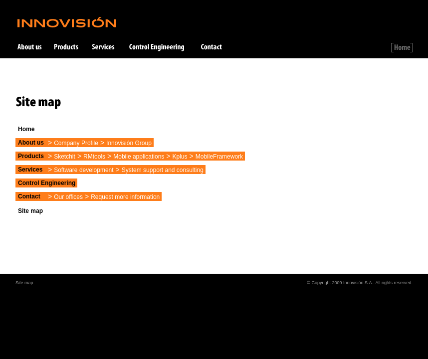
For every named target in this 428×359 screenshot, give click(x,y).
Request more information (125, 196)
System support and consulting (163, 170)
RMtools (94, 156)
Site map (30, 210)
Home (26, 129)
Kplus (180, 156)
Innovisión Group (129, 143)
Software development (83, 170)
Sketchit (64, 156)
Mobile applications (138, 156)
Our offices (68, 196)
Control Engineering (46, 183)
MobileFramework (219, 156)
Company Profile (76, 143)
